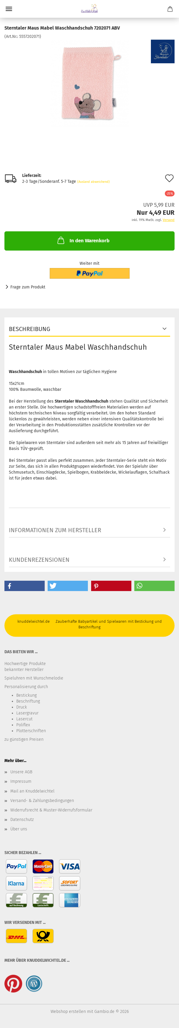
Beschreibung (29, 329)
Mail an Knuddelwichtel (32, 791)
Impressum (20, 781)
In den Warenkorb (82, 240)
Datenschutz (22, 819)
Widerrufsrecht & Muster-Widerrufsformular (51, 810)
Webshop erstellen (68, 1011)
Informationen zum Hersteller (55, 530)
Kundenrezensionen (39, 559)
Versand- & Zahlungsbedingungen (42, 800)
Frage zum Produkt (27, 287)
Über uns (18, 829)
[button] (24, 586)
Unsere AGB (21, 771)
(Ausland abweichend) (93, 182)
